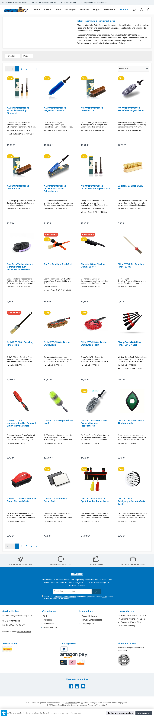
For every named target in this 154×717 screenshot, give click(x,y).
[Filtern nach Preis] (27, 55)
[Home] (38, 9)
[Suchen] (134, 9)
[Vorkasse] (81, 669)
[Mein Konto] (141, 9)
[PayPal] (64, 656)
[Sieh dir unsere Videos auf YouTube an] (83, 693)
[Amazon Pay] (73, 662)
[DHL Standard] (7, 656)
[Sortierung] (133, 68)
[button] (4, 713)
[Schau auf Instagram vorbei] (77, 693)
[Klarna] (72, 669)
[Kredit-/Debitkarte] (63, 669)
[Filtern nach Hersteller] (12, 55)
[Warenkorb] (149, 9)
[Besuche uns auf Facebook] (71, 693)
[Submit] (96, 598)
